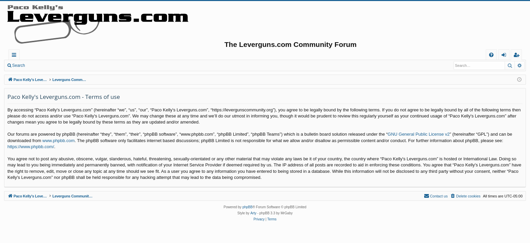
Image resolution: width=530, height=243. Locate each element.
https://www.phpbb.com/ (30, 146)
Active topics (144, 55)
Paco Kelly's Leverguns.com (54, 55)
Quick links (15, 56)
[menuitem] (491, 55)
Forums (106, 55)
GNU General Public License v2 (419, 134)
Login (40, 65)
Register (62, 65)
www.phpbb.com (58, 140)
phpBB (247, 207)
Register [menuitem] (518, 56)
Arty (253, 213)
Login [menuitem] (505, 56)
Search (18, 65)
